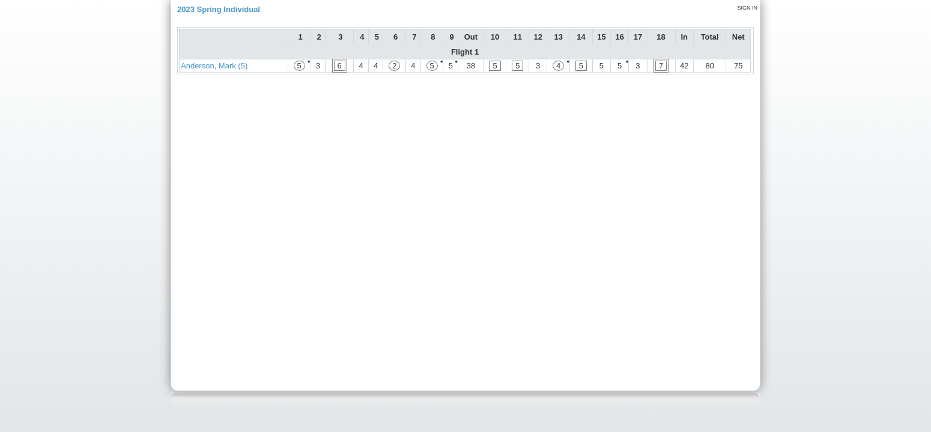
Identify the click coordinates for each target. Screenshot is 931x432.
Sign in (747, 8)
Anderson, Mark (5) (214, 65)
